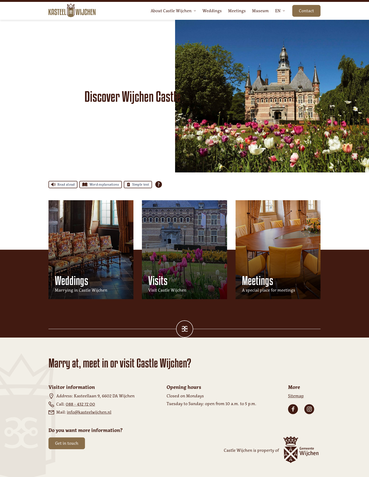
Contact (306, 10)
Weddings (212, 10)
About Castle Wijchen (173, 10)
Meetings (237, 10)
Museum (260, 10)
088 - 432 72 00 (80, 404)
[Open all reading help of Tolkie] (158, 184)
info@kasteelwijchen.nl (89, 412)
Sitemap (296, 396)
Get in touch (66, 443)
